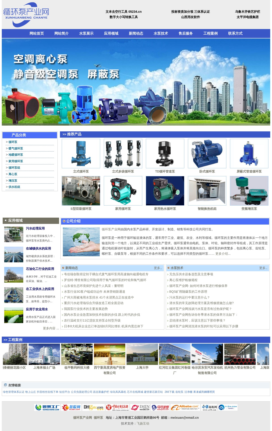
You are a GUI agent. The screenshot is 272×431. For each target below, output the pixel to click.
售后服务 (185, 33)
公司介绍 (73, 221)
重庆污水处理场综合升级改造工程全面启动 (93, 303)
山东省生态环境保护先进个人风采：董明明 (93, 286)
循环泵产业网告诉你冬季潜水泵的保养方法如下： (203, 314)
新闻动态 (136, 33)
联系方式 (235, 33)
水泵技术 (161, 33)
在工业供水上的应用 (40, 289)
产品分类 (19, 135)
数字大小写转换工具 (124, 17)
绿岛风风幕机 (118, 391)
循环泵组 (14, 167)
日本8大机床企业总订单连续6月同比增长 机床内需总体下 (103, 326)
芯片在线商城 (135, 391)
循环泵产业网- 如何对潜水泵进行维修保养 (198, 286)
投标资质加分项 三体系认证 (190, 11)
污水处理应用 (35, 228)
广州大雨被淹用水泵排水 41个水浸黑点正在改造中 (99, 297)
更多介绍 (221, 253)
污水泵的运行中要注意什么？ (189, 297)
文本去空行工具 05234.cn (124, 11)
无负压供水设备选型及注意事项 (191, 274)
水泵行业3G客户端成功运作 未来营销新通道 (94, 291)
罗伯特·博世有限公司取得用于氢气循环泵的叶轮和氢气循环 (105, 280)
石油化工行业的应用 (40, 269)
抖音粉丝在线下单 (47, 391)
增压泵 (12, 180)
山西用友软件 (190, 17)
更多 (157, 268)
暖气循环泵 (15, 148)
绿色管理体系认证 (13, 391)
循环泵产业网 (111, 229)
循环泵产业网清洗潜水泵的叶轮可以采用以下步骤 (203, 326)
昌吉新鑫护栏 (101, 391)
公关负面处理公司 (81, 391)
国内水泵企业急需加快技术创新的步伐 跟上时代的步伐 (102, 314)
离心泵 (12, 174)
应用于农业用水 (37, 309)
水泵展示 (86, 33)
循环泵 (12, 142)
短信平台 (64, 391)
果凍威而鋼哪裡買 (204, 391)
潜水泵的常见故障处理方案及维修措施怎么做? (201, 303)
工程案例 (210, 33)
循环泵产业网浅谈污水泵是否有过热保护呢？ (200, 309)
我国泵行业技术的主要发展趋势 (86, 309)
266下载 (169, 391)
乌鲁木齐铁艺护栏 (247, 11)
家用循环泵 (15, 161)
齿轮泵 (179, 391)
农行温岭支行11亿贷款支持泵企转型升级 (92, 320)
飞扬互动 (143, 423)
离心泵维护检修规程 (183, 280)
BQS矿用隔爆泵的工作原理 (188, 291)
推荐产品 (74, 134)
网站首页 (37, 33)
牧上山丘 (30, 391)
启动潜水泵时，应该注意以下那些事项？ (197, 320)
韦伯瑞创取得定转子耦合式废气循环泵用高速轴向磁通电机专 (106, 274)
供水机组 (14, 187)
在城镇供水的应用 (38, 248)
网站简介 (61, 33)
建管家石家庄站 (153, 391)
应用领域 (111, 33)
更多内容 (49, 328)
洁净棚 (188, 391)
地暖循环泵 (15, 154)
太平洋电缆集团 (248, 17)
